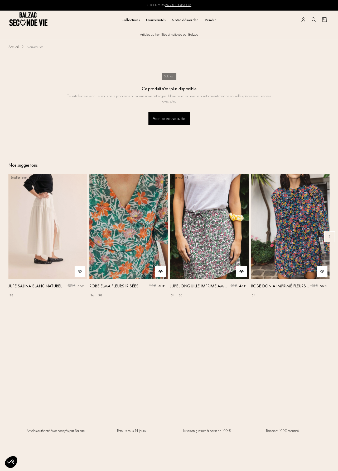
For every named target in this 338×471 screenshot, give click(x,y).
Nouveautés (156, 19)
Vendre (211, 19)
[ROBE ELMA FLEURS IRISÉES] (128, 237)
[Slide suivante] (329, 236)
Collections (131, 19)
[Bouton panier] (324, 20)
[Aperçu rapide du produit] (80, 271)
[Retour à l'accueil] (28, 19)
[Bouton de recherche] (313, 20)
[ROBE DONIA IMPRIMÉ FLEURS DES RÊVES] (290, 237)
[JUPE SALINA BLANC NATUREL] (47, 237)
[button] (11, 462)
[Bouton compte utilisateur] (303, 20)
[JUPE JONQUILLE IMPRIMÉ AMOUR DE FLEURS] (209, 237)
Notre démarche (185, 19)
